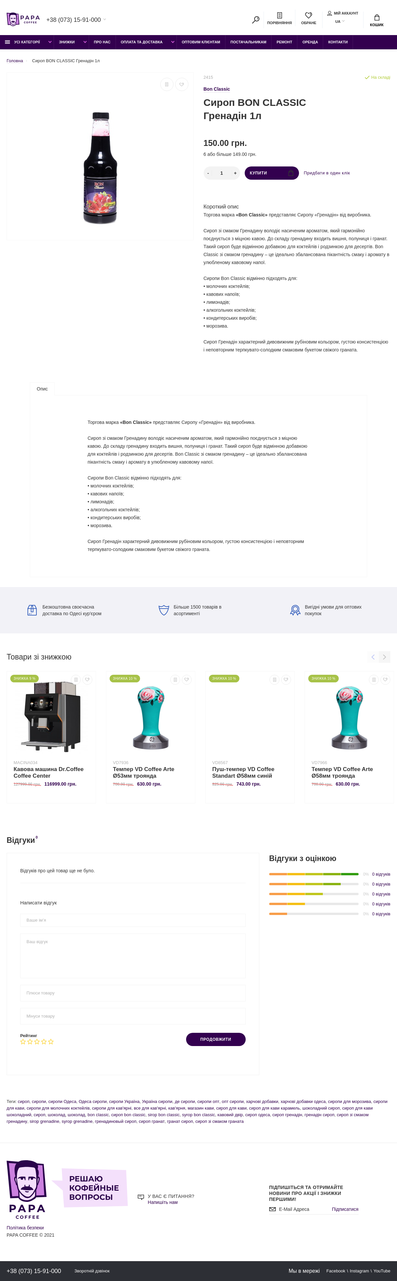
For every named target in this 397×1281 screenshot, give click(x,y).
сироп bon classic (128, 1114)
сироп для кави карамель (274, 1108)
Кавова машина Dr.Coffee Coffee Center (49, 772)
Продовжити (215, 1039)
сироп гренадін (287, 1114)
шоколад (56, 1114)
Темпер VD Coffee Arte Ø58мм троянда (342, 772)
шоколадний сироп (321, 1108)
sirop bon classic (163, 1114)
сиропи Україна (124, 1101)
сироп (23, 1101)
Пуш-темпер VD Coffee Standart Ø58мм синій (243, 772)
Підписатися (345, 1209)
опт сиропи (233, 1101)
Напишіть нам (162, 1202)
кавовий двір (230, 1114)
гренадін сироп (319, 1114)
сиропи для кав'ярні (111, 1108)
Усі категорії (22, 42)
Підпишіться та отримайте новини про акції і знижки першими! (306, 1193)
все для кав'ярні (150, 1108)
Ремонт (284, 42)
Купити (271, 173)
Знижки (66, 42)
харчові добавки (262, 1101)
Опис (42, 388)
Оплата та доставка (142, 42)
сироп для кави (231, 1108)
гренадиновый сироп (115, 1121)
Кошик (377, 20)
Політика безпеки (25, 1227)
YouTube (381, 1270)
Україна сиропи (157, 1101)
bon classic (98, 1114)
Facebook (335, 1270)
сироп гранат (152, 1121)
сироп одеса (257, 1114)
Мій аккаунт (342, 13)
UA (337, 21)
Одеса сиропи (93, 1101)
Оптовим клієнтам (201, 42)
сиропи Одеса (62, 1101)
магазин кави (201, 1108)
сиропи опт (208, 1101)
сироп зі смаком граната (219, 1121)
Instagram (359, 1270)
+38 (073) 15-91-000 (73, 20)
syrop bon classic (198, 1114)
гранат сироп (180, 1121)
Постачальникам (248, 42)
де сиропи (185, 1101)
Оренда (310, 42)
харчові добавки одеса (302, 1101)
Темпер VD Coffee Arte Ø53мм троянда (143, 772)
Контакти (338, 42)
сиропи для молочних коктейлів (57, 1108)
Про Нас (102, 42)
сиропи (39, 1101)
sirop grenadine (44, 1121)
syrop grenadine (77, 1121)
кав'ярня (176, 1108)
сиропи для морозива (349, 1101)
